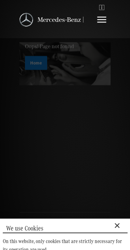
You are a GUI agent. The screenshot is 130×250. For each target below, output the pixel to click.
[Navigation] (102, 25)
